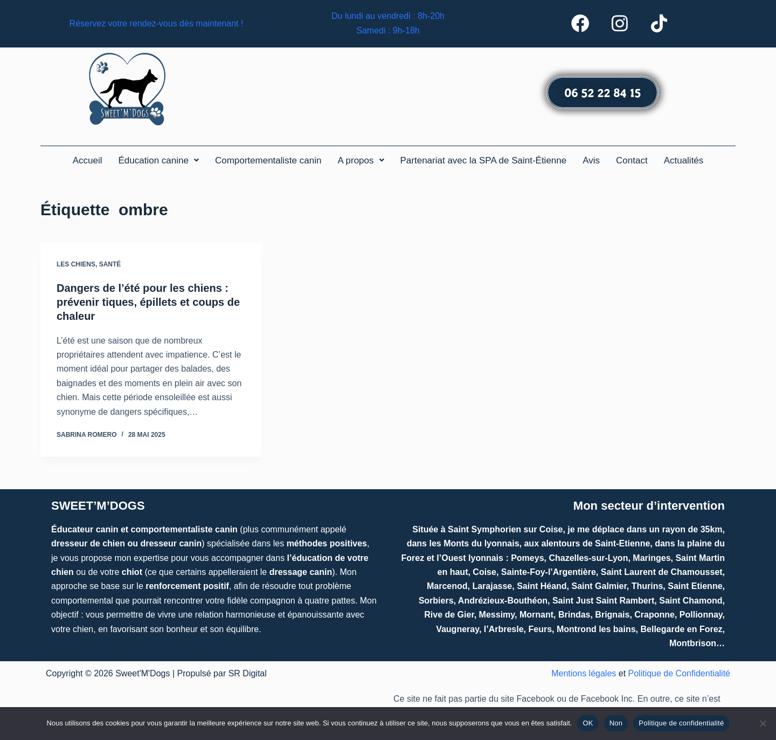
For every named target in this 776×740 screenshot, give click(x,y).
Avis (591, 160)
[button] (158, 160)
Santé (110, 264)
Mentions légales (583, 674)
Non (616, 723)
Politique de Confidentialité (679, 674)
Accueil (87, 160)
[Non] (762, 723)
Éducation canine (158, 160)
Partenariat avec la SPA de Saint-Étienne (483, 160)
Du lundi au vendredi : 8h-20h (388, 16)
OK (588, 723)
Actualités (684, 160)
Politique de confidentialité (681, 723)
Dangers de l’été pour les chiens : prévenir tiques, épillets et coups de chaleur (148, 302)
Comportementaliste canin (268, 160)
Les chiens (76, 264)
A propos (360, 160)
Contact (632, 160)
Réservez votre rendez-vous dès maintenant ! (157, 23)
